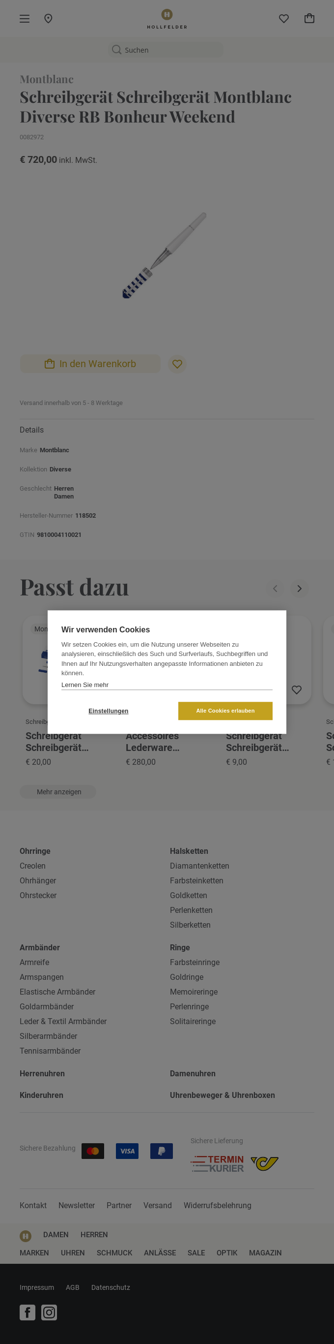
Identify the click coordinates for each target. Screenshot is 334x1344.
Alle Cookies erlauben (225, 711)
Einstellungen (108, 711)
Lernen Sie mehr (85, 684)
